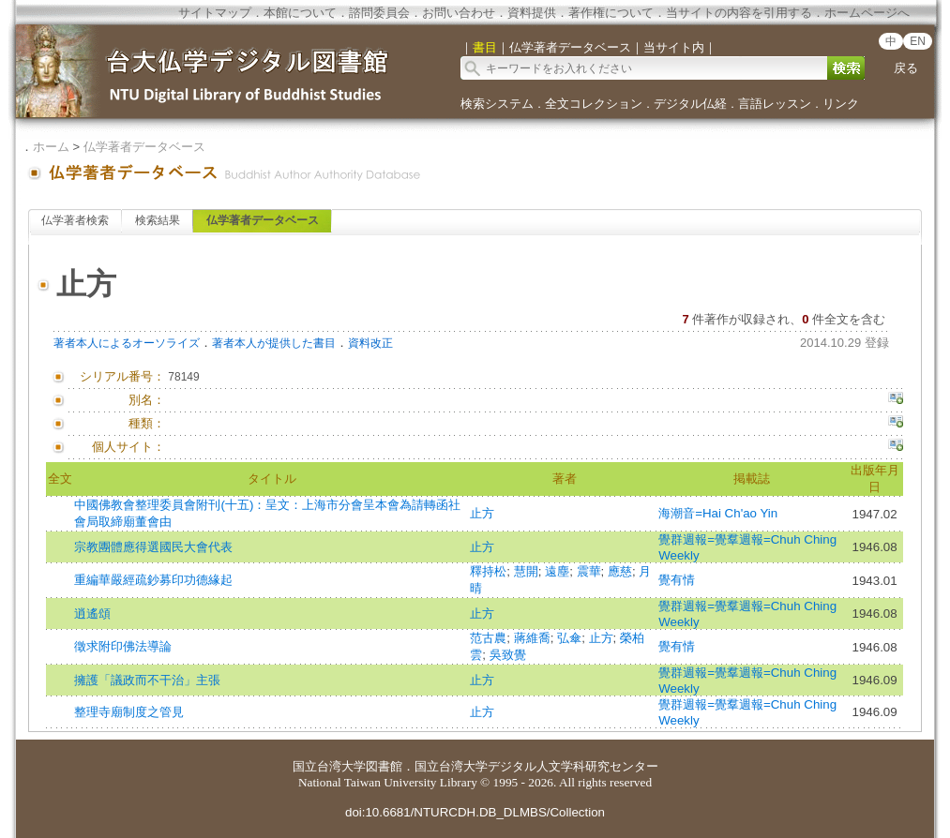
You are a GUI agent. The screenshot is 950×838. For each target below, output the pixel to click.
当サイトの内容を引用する (739, 13)
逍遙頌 (92, 613)
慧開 (526, 571)
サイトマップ (214, 13)
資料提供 (531, 13)
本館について (300, 13)
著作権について (611, 13)
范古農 (488, 638)
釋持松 (488, 571)
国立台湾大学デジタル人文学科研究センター (536, 766)
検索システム (497, 104)
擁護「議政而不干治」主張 (147, 680)
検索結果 (157, 220)
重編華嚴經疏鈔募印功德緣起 (153, 580)
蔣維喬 (532, 638)
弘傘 (569, 638)
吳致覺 (508, 655)
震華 (589, 571)
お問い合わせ (458, 13)
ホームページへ (867, 13)
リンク (840, 104)
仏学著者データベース (144, 147)
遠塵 (557, 571)
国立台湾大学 (329, 766)
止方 (482, 513)
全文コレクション (593, 104)
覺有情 (676, 580)
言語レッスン (774, 104)
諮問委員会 (379, 13)
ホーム (51, 147)
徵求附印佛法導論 (123, 646)
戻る (906, 68)
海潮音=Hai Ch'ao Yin (717, 513)
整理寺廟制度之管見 (129, 712)
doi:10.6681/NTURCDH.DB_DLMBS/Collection (475, 812)
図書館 (384, 766)
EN (918, 41)
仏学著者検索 (75, 220)
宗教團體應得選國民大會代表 (153, 547)
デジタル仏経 (690, 104)
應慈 (620, 571)
